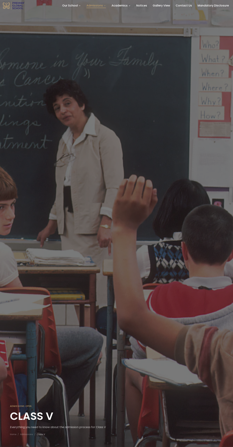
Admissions (26, 434)
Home (13, 434)
